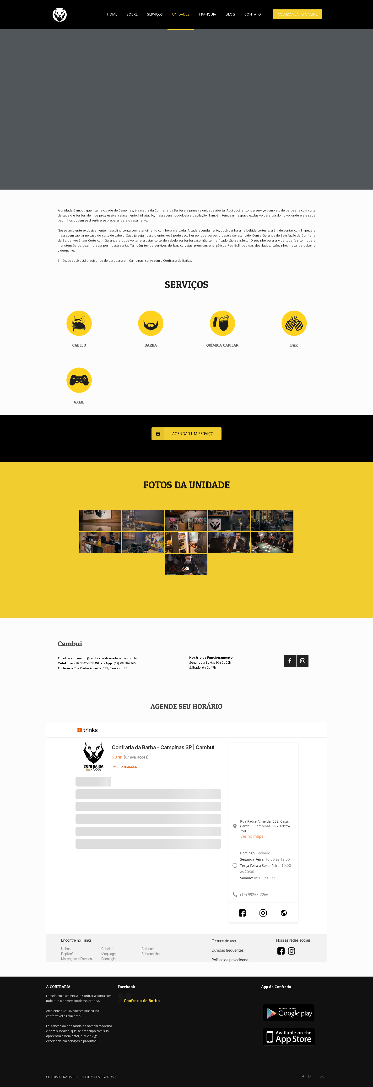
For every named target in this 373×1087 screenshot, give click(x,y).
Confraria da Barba (142, 1000)
